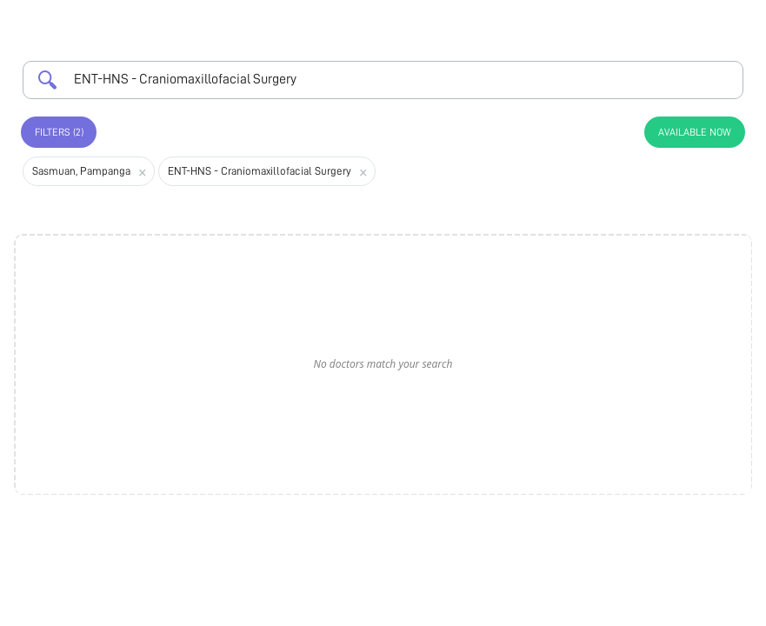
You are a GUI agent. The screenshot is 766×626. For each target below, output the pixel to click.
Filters (59, 132)
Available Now (694, 132)
